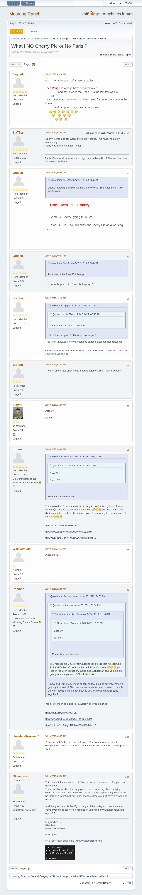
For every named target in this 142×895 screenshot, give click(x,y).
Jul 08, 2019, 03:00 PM (55, 449)
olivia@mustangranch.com (88, 841)
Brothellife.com (52, 158)
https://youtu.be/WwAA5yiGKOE (61, 525)
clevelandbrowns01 (26, 736)
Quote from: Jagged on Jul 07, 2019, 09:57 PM (73, 305)
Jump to (84, 883)
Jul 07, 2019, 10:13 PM (55, 298)
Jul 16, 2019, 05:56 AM (55, 776)
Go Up (14, 868)
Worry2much (22, 548)
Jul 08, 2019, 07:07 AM (55, 365)
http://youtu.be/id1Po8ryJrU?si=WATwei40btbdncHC (70, 538)
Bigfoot (18, 364)
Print (128, 64)
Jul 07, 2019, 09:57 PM (55, 256)
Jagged (18, 74)
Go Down (16, 64)
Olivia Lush (20, 776)
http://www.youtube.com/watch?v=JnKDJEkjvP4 (68, 532)
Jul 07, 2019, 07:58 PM (55, 133)
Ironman (18, 449)
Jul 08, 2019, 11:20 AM (55, 405)
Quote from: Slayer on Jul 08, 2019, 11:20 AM (75, 465)
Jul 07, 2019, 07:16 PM (55, 74)
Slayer (17, 404)
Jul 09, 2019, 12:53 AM (55, 589)
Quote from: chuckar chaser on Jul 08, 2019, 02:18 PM (77, 456)
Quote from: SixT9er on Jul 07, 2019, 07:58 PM (74, 180)
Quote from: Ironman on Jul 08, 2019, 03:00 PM (76, 605)
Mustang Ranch (24, 13)
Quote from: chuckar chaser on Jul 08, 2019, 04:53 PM (77, 596)
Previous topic (107, 54)
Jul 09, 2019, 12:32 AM (55, 549)
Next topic (124, 54)
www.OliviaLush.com (55, 828)
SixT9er (18, 132)
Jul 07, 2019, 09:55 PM (55, 173)
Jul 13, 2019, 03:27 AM (55, 736)
